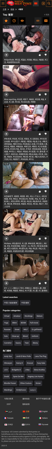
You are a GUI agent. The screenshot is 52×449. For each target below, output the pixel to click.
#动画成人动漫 (29, 144)
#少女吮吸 (42, 146)
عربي (8, 411)
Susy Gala (41, 363)
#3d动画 (24, 159)
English (43, 411)
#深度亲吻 (15, 246)
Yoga (6, 323)
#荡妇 (23, 60)
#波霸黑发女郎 (13, 62)
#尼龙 (29, 204)
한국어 (26, 424)
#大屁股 (32, 151)
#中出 (31, 159)
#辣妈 (25, 151)
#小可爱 (28, 290)
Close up (15, 336)
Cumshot (8, 343)
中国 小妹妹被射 (10, 303)
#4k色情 (7, 139)
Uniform (35, 336)
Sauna (18, 343)
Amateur (17, 316)
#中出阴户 (15, 141)
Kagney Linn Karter (35, 376)
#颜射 (12, 146)
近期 (14, 20)
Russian (7, 329)
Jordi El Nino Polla (23, 356)
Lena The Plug (40, 356)
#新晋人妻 (37, 288)
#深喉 (31, 199)
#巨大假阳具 (12, 248)
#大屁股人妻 (41, 144)
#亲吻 (29, 60)
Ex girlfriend (36, 329)
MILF (26, 329)
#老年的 (14, 154)
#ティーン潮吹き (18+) (14, 288)
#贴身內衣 (37, 201)
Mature (39, 316)
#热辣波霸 (36, 149)
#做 (42, 99)
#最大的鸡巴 (40, 157)
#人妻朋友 (34, 139)
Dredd (6, 376)
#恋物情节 (8, 196)
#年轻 (6, 146)
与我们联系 (8, 399)
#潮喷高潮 (23, 154)
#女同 (33, 246)
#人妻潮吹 (43, 290)
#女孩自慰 (25, 102)
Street (17, 329)
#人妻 (11, 102)
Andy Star (8, 356)
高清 (45, 20)
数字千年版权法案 (43, 399)
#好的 (22, 149)
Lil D (6, 370)
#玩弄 (35, 248)
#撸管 (34, 146)
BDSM (23, 323)
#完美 (41, 154)
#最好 (19, 151)
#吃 (27, 196)
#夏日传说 (17, 144)
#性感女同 (23, 199)
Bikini (14, 323)
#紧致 (29, 141)
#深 (10, 199)
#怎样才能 (14, 149)
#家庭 (23, 141)
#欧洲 (25, 157)
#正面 (20, 139)
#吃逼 (17, 60)
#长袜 (17, 102)
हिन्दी (26, 418)
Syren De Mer (18, 376)
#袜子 (41, 204)
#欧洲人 (39, 243)
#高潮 (37, 99)
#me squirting (10, 99)
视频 (12, 9)
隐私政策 (26, 404)
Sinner (38, 383)
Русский (43, 424)
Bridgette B (16, 370)
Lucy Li (33, 390)
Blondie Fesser (10, 383)
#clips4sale (9, 60)
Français (8, 418)
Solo (6, 336)
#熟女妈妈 (33, 154)
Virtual (6, 316)
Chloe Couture (25, 383)
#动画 (14, 139)
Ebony (35, 343)
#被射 (41, 60)
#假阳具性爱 (18, 251)
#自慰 (19, 99)
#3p (36, 199)
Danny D (19, 363)
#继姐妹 (19, 146)
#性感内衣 (16, 243)
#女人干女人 (35, 196)
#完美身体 (17, 157)
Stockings (29, 316)
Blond (25, 336)
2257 (9, 404)
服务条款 (26, 399)
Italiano (43, 418)
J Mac (27, 370)
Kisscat (30, 363)
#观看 (22, 196)
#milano (7, 243)
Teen (27, 343)
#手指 (6, 149)
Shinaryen (8, 363)
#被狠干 (16, 159)
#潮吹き (28, 288)
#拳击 (21, 290)
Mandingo (8, 390)
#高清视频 (29, 251)
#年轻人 (12, 151)
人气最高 (22, 20)
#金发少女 (37, 141)
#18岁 (28, 149)
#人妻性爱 (41, 151)
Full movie (34, 323)
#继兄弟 (27, 146)
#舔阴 (16, 196)
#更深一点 (25, 246)
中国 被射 (25, 303)
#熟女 (35, 60)
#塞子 (25, 99)
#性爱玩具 (23, 248)
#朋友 (26, 139)
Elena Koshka (39, 370)
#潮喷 (33, 102)
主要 (4, 9)
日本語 (9, 424)
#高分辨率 (15, 201)
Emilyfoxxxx (21, 390)
